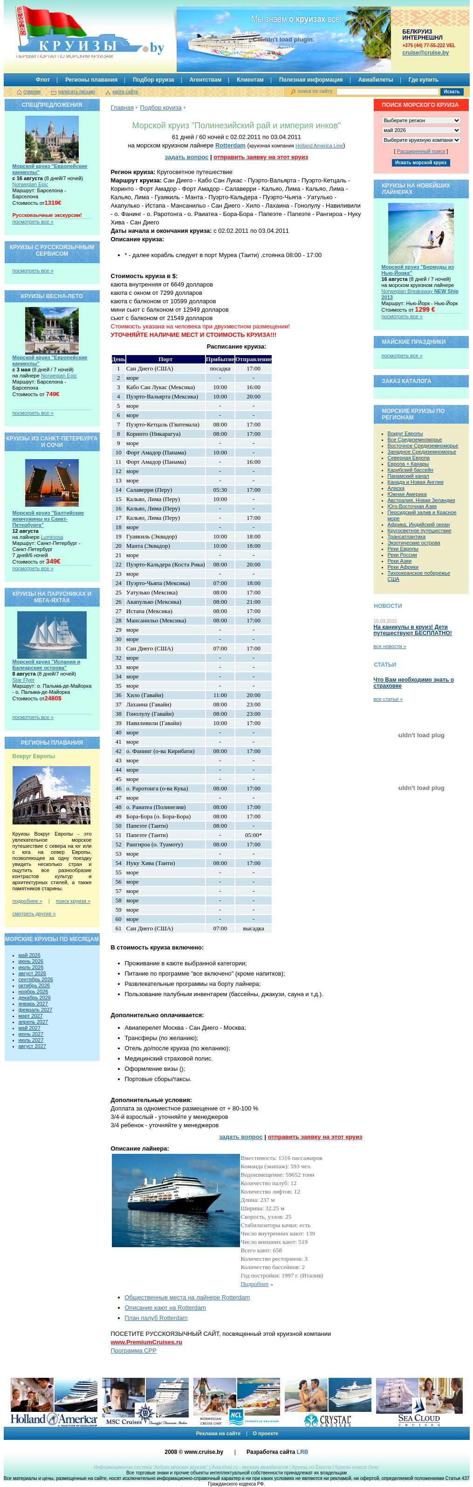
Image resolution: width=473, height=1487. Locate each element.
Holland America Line (319, 145)
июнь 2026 (31, 961)
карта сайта (124, 91)
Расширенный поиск (421, 151)
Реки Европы (403, 549)
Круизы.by (63, 32)
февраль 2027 (36, 1009)
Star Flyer (24, 680)
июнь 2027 (31, 1034)
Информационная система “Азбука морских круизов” (151, 1467)
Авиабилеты (375, 80)
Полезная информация (311, 80)
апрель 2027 (33, 1022)
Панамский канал (408, 476)
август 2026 (32, 973)
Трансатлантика (407, 536)
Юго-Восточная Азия (412, 506)
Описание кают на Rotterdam (165, 1307)
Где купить (424, 80)
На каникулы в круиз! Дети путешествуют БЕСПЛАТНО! (413, 630)
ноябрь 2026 (33, 991)
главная (32, 91)
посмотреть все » (33, 221)
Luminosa (52, 537)
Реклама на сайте (218, 1433)
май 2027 (30, 1028)
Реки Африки (403, 567)
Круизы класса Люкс (357, 1467)
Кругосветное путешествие (420, 530)
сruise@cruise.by (426, 52)
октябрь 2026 (34, 985)
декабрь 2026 (35, 997)
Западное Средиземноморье (422, 451)
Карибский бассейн (410, 470)
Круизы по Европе (311, 1467)
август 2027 (32, 1046)
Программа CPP (134, 1350)
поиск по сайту (315, 91)
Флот (43, 80)
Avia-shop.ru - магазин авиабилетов (250, 1467)
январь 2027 (33, 1003)
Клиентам (250, 80)
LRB (302, 1452)
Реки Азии (400, 561)
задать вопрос (187, 157)
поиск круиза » (73, 901)
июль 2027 (31, 1040)
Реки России (402, 555)
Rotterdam (230, 145)
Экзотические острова (414, 542)
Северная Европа (409, 458)
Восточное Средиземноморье (423, 445)
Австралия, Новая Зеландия (421, 500)
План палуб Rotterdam (156, 1317)
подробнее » (27, 901)
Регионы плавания (91, 80)
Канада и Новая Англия (416, 482)
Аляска (396, 488)
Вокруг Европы (405, 433)
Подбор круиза (153, 80)
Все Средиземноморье (415, 439)
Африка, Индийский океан (419, 524)
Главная (122, 107)
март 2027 (31, 1016)
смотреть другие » (34, 913)
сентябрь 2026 (36, 979)
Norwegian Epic (30, 184)
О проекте (265, 1433)
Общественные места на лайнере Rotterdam (187, 1297)
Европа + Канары (408, 464)
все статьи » (388, 699)
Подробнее (255, 1283)
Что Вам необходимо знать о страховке (414, 683)
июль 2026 (31, 967)
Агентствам (206, 80)
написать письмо (76, 91)
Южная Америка (407, 494)
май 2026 (30, 955)
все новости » (390, 646)
